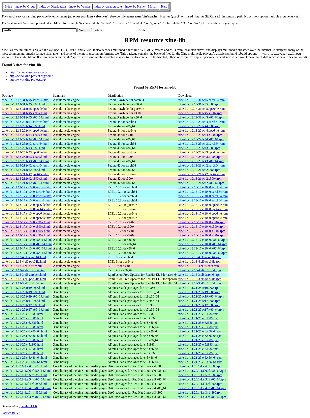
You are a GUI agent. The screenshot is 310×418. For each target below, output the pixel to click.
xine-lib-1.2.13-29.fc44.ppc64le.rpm (201, 130)
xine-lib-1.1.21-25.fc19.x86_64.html (25, 296)
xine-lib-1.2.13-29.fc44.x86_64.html (25, 139)
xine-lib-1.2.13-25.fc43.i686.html (23, 148)
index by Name (135, 6)
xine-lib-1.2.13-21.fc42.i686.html (23, 169)
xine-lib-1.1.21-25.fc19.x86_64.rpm (201, 296)
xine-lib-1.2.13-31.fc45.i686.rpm (199, 104)
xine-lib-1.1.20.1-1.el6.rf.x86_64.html (26, 370)
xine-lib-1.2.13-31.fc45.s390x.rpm (200, 113)
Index (8, 6)
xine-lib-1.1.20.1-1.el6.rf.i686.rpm (200, 366)
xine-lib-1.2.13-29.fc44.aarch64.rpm (201, 121)
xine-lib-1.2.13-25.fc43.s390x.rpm (200, 156)
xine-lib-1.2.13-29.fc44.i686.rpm (199, 126)
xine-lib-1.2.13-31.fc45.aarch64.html (25, 100)
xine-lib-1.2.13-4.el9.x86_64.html (23, 270)
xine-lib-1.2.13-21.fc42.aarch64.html (25, 165)
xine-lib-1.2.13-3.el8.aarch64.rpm (199, 274)
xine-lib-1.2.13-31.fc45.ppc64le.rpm (201, 108)
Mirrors (153, 6)
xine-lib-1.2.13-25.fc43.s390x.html (24, 156)
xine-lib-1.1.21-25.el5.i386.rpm (198, 340)
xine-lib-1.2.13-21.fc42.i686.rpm (199, 169)
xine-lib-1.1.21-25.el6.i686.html (22, 314)
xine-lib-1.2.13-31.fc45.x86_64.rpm (201, 117)
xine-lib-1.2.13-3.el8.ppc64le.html (24, 279)
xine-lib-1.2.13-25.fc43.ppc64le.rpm (201, 152)
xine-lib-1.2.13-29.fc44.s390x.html (24, 135)
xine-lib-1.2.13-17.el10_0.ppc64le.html (27, 204)
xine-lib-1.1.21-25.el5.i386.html (22, 340)
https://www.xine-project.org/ (28, 72)
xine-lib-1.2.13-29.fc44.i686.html (23, 126)
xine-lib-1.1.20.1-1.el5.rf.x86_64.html (26, 379)
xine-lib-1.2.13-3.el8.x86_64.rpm (199, 283)
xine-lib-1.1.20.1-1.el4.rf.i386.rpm (200, 383)
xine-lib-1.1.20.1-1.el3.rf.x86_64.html (26, 397)
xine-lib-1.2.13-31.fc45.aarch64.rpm (201, 100)
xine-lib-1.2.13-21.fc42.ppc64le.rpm (201, 174)
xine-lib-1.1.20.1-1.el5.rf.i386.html (24, 375)
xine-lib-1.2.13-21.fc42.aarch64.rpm (201, 165)
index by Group (25, 6)
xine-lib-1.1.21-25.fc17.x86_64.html (25, 309)
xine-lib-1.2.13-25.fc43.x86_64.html (25, 161)
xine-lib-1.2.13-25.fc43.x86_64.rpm (201, 161)
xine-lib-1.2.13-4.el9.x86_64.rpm (199, 270)
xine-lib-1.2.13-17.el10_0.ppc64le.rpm (203, 204)
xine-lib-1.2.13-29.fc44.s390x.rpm (200, 135)
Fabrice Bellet (10, 413)
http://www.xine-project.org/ (28, 79)
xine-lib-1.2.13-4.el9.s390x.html (23, 266)
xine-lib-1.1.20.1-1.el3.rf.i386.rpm (200, 392)
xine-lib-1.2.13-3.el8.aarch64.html (24, 274)
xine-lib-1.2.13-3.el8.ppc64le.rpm (199, 279)
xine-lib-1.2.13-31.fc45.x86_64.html (25, 117)
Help (164, 6)
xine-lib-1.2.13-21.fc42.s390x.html (24, 178)
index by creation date (108, 6)
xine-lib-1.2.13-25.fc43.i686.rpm (199, 148)
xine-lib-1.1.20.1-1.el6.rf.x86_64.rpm (202, 370)
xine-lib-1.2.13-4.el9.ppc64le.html (24, 261)
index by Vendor (79, 6)
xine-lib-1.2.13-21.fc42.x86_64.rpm (201, 183)
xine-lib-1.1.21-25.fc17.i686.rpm (199, 300)
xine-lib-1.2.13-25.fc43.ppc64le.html (25, 152)
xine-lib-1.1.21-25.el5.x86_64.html (24, 357)
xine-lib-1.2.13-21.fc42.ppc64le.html (25, 174)
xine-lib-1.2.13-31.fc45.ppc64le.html (25, 108)
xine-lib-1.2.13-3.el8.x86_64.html (23, 283)
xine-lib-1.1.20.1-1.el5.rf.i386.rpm (200, 375)
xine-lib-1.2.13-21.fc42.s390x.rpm (200, 178)
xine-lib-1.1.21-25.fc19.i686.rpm (199, 287)
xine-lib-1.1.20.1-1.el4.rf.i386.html (24, 383)
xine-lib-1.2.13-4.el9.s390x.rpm (198, 266)
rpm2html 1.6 (28, 406)
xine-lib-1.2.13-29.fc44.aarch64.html (25, 121)
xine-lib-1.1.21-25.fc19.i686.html (23, 287)
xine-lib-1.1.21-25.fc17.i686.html (23, 300)
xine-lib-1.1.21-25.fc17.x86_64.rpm (201, 309)
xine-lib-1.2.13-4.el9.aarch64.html (24, 257)
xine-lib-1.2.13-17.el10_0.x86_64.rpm (202, 239)
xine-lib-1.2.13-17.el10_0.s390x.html (26, 222)
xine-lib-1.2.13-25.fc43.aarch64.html (25, 143)
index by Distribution (52, 6)
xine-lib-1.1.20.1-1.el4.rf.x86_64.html (26, 388)
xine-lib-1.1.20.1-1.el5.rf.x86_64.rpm (202, 379)
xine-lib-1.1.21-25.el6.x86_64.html (24, 331)
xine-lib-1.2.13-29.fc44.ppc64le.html (25, 130)
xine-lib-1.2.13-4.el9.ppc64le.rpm (199, 261)
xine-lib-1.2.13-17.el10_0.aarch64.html (27, 187)
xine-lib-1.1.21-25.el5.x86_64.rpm (200, 357)
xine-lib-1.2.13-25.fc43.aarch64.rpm (201, 143)
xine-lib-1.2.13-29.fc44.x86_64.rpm (201, 139)
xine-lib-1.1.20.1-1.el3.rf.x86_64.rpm (202, 397)
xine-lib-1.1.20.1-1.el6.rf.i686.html (24, 366)
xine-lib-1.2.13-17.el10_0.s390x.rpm (201, 222)
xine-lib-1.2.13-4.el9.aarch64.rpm (199, 257)
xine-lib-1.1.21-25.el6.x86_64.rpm (200, 331)
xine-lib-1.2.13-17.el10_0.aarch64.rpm (203, 187)
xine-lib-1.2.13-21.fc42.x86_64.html (25, 183)
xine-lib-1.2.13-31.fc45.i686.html (23, 104)
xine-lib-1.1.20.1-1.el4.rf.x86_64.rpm (202, 388)
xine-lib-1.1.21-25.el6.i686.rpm (198, 314)
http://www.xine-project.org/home (31, 76)
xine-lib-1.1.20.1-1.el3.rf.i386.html (24, 392)
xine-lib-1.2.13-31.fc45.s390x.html (24, 113)
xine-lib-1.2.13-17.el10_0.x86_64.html (27, 239)
